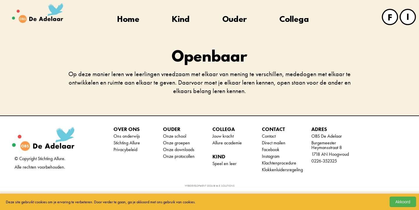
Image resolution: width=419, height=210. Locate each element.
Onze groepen (176, 143)
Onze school (174, 136)
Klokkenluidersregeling (282, 170)
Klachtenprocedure (279, 163)
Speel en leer (224, 163)
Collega (294, 20)
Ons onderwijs (126, 136)
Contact (269, 136)
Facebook (270, 149)
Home (128, 20)
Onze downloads (178, 149)
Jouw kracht (223, 136)
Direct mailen (273, 143)
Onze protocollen (179, 156)
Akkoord (402, 202)
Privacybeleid (125, 149)
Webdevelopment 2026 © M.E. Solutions (210, 186)
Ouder (234, 20)
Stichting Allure (126, 143)
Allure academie (227, 143)
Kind (181, 20)
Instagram (271, 156)
